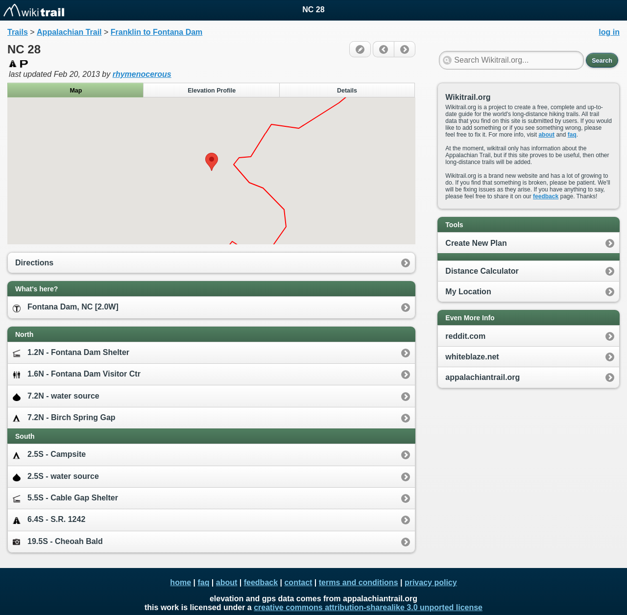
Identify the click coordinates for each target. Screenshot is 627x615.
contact (298, 582)
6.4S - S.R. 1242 (49, 519)
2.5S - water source (56, 476)
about (546, 134)
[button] (211, 162)
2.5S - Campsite (49, 454)
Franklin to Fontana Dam (157, 32)
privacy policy (431, 582)
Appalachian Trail (69, 32)
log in (609, 32)
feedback (545, 196)
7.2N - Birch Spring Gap (64, 418)
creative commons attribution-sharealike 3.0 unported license (368, 607)
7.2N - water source (56, 396)
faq (572, 134)
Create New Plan (475, 243)
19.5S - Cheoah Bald (58, 541)
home (180, 582)
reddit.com (465, 336)
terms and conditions (358, 582)
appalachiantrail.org (482, 377)
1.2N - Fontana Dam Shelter (71, 352)
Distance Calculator (481, 271)
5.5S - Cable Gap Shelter (65, 498)
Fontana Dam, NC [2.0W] (66, 307)
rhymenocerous (142, 74)
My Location (468, 291)
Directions (34, 263)
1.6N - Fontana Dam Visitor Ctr (77, 374)
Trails (17, 32)
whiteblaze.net (472, 357)
